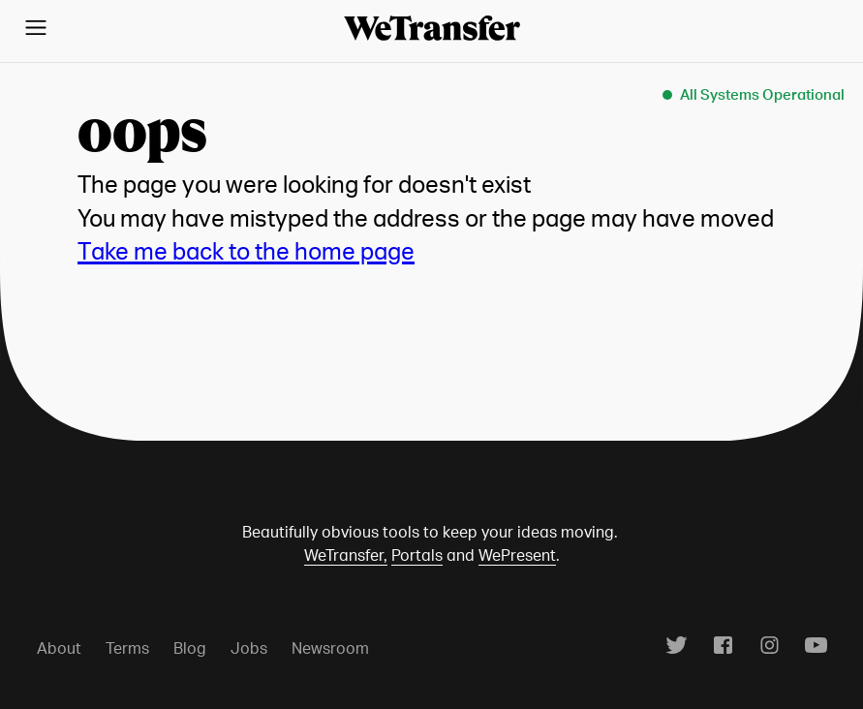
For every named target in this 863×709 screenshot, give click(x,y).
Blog (189, 648)
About (59, 648)
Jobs (249, 648)
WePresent (517, 555)
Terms (127, 648)
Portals (417, 555)
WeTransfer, (345, 555)
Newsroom (330, 648)
